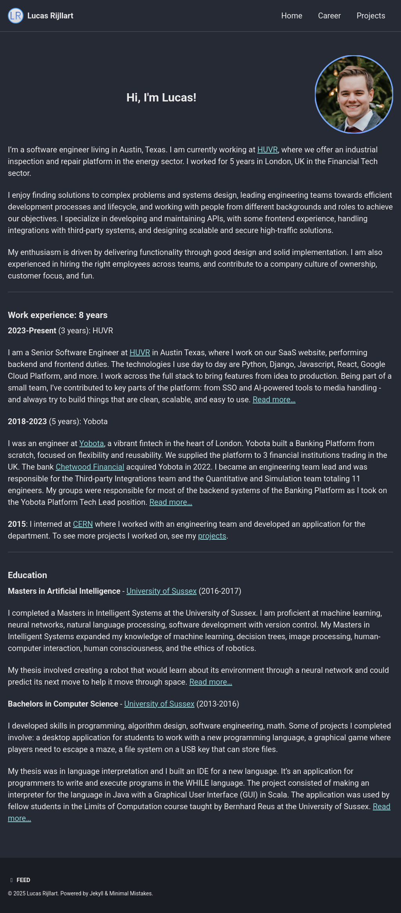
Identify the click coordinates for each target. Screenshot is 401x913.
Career (329, 15)
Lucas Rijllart (50, 15)
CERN (83, 524)
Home (291, 15)
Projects (371, 15)
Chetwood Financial (90, 467)
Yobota (91, 443)
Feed (19, 880)
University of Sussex (161, 591)
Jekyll (96, 893)
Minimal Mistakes (130, 893)
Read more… (274, 399)
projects (212, 536)
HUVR (267, 149)
